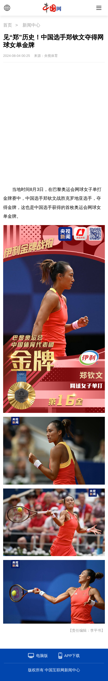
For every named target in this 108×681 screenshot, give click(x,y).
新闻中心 (31, 25)
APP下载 (72, 656)
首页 (7, 25)
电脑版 (42, 656)
